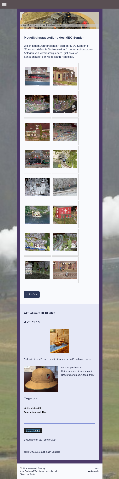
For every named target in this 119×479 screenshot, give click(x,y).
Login (96, 468)
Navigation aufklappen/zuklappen (59, 4)
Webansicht (93, 471)
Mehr (88, 359)
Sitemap (41, 468)
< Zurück (32, 294)
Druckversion (28, 468)
